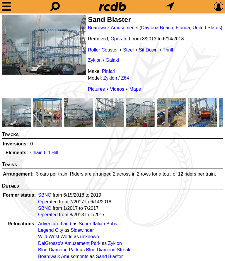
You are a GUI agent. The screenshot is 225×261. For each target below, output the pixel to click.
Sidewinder (82, 230)
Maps (135, 89)
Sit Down (148, 49)
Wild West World (55, 236)
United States (207, 27)
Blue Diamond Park (58, 249)
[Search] (55, 6)
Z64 (125, 77)
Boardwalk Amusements (113, 27)
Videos (117, 89)
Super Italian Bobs (98, 223)
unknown (89, 236)
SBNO (44, 195)
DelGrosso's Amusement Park (69, 243)
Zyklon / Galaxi (103, 60)
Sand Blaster (109, 256)
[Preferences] (218, 6)
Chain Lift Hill (44, 152)
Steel (128, 49)
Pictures (96, 89)
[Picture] (44, 45)
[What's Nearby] (170, 6)
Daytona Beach (157, 27)
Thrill (168, 49)
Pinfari (108, 71)
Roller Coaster (103, 49)
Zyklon (110, 77)
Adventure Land (54, 223)
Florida (183, 27)
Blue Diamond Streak (108, 249)
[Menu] (6, 6)
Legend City (50, 230)
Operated (120, 38)
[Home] (112, 6)
